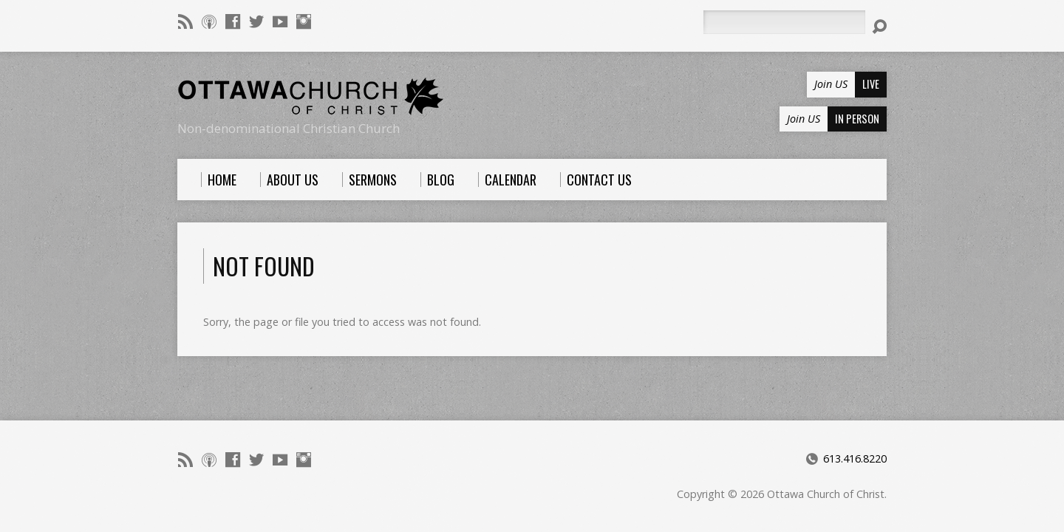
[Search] (784, 22)
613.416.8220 (855, 458)
